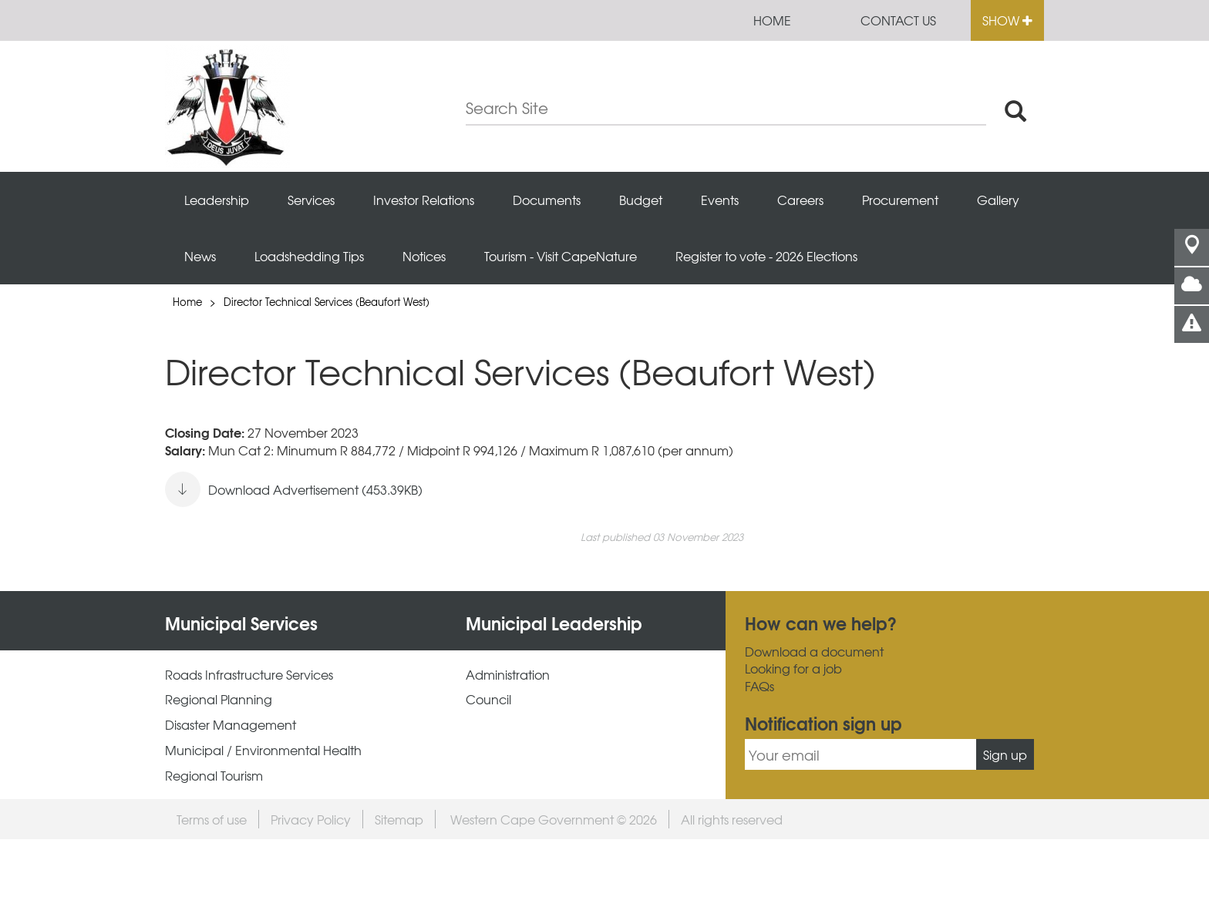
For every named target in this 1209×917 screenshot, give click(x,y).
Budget (640, 199)
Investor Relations (423, 199)
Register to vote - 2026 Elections (766, 256)
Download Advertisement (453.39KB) (294, 489)
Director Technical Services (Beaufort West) (326, 301)
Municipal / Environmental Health (263, 750)
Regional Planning (218, 699)
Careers (800, 199)
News (200, 256)
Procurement (900, 199)
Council (488, 699)
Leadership (216, 199)
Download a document (814, 651)
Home (772, 20)
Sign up (1005, 754)
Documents (547, 199)
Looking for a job (793, 668)
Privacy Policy (311, 819)
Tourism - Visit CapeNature (560, 256)
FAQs (759, 686)
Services (311, 199)
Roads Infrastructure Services (249, 675)
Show (1007, 20)
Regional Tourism (214, 775)
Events (720, 199)
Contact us (898, 20)
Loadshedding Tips (309, 256)
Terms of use (212, 819)
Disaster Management (230, 725)
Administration (508, 675)
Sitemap (399, 819)
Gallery (998, 199)
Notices (424, 256)
